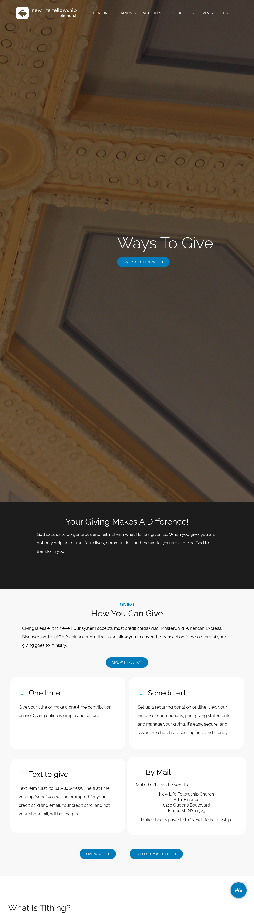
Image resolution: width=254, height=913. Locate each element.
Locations (102, 13)
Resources (183, 13)
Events (209, 13)
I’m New (128, 13)
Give (226, 13)
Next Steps (154, 13)
